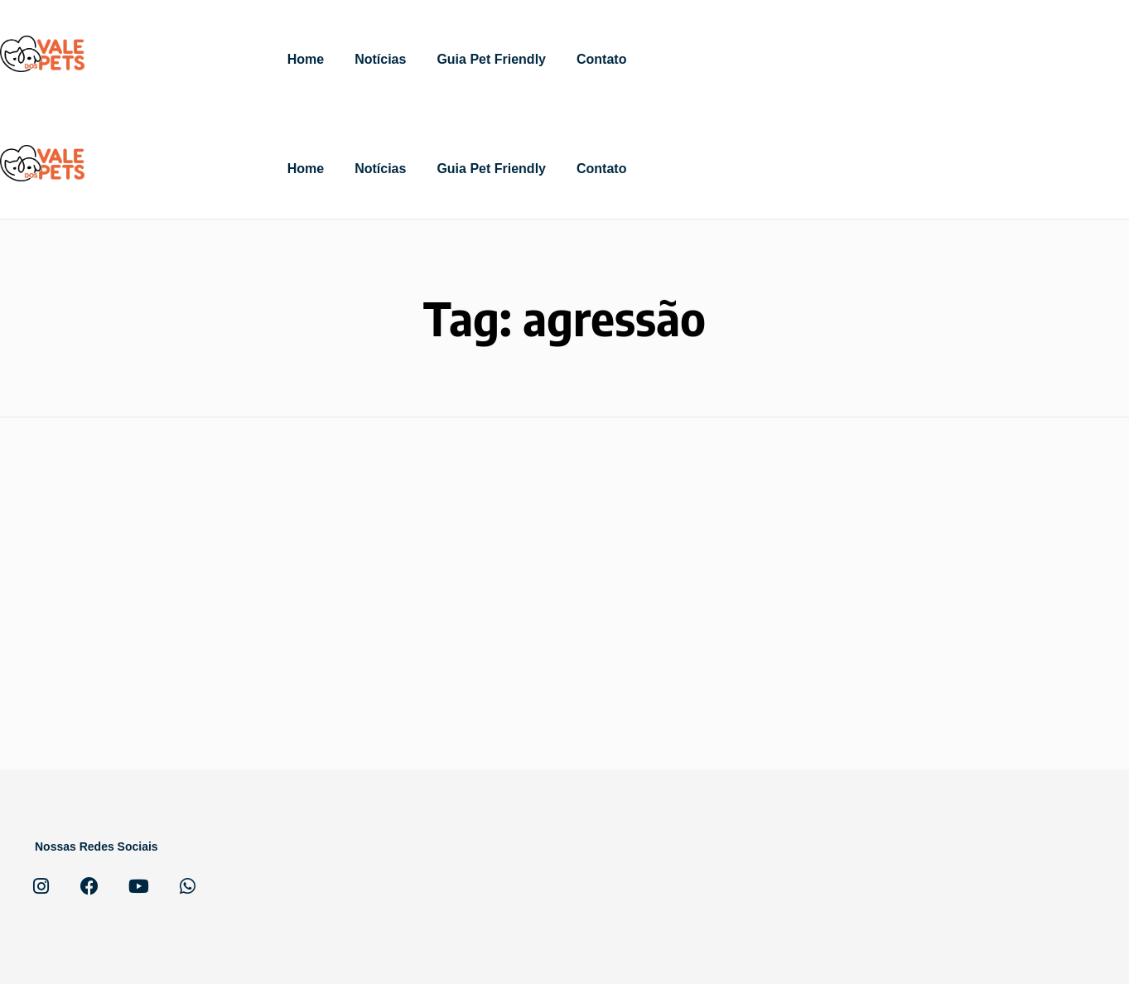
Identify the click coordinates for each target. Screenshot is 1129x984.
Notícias (380, 59)
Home (305, 59)
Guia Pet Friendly (491, 59)
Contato (601, 59)
